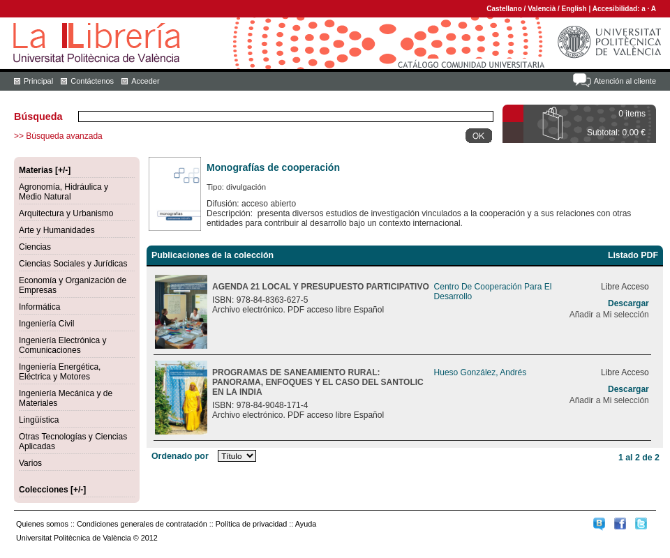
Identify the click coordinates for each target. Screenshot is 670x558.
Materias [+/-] (44, 170)
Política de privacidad (252, 524)
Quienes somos (42, 524)
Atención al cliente (625, 81)
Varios (30, 463)
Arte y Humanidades (57, 230)
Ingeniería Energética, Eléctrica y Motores (59, 372)
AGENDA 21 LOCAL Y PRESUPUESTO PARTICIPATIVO (320, 287)
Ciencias (35, 247)
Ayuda (305, 524)
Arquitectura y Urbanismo (66, 213)
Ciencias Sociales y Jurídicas (73, 264)
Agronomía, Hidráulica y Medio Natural (63, 192)
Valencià (542, 9)
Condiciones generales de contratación (142, 524)
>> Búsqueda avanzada (58, 136)
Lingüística (39, 420)
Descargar (628, 303)
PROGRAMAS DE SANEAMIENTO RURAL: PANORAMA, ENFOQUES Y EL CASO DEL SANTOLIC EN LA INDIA (318, 382)
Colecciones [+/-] (52, 490)
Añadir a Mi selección (609, 314)
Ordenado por (180, 456)
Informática (39, 307)
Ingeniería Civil (46, 324)
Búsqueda (38, 116)
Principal (38, 81)
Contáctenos (92, 81)
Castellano (504, 9)
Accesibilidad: (617, 9)
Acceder (145, 81)
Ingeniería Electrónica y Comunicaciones (62, 345)
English (574, 9)
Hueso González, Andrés (480, 372)
